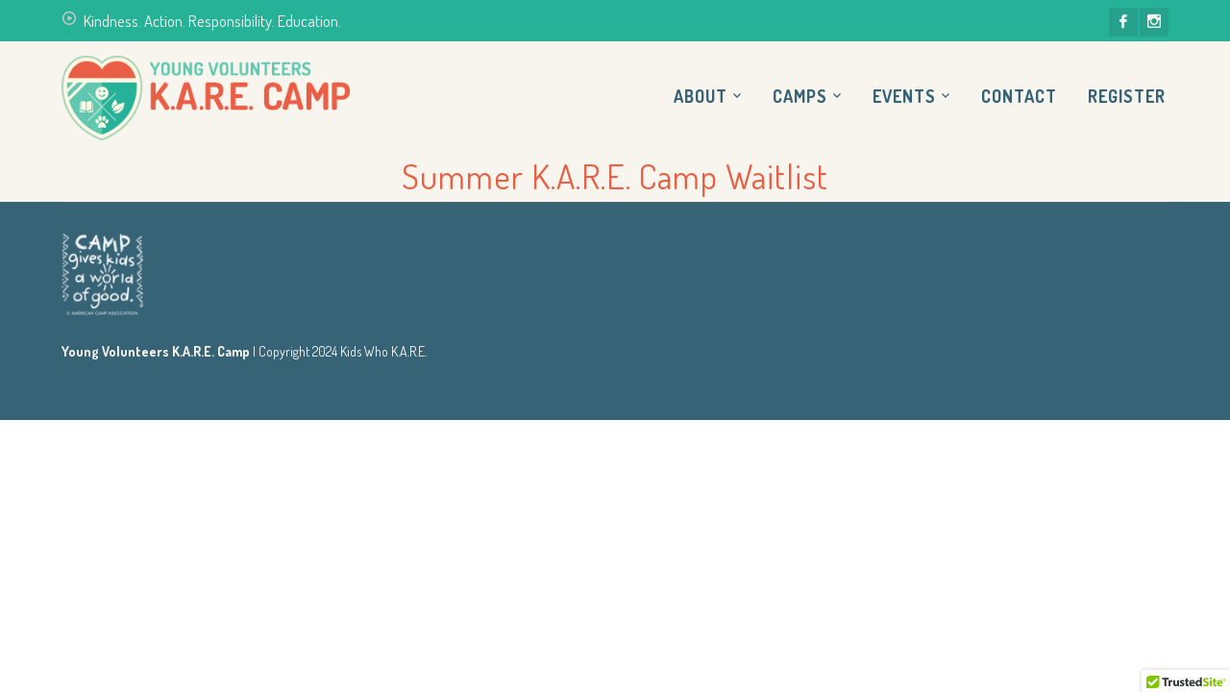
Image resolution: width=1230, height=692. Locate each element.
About (700, 96)
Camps (800, 96)
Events (904, 96)
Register (1127, 96)
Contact (1019, 96)
